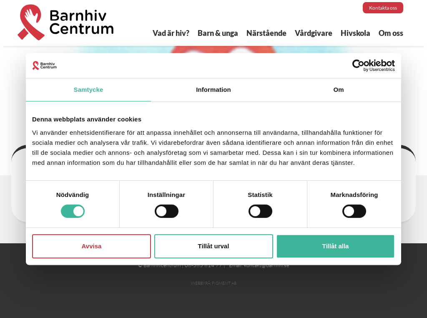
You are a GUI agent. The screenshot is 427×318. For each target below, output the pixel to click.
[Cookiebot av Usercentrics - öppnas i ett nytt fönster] (358, 65)
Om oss (391, 33)
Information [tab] (213, 89)
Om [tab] (338, 89)
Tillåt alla (335, 246)
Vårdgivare (313, 33)
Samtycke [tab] (88, 89)
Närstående (266, 33)
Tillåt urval (213, 246)
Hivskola (355, 33)
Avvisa (92, 246)
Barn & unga (218, 33)
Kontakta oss (383, 8)
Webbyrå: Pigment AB (213, 283)
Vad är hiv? (171, 33)
